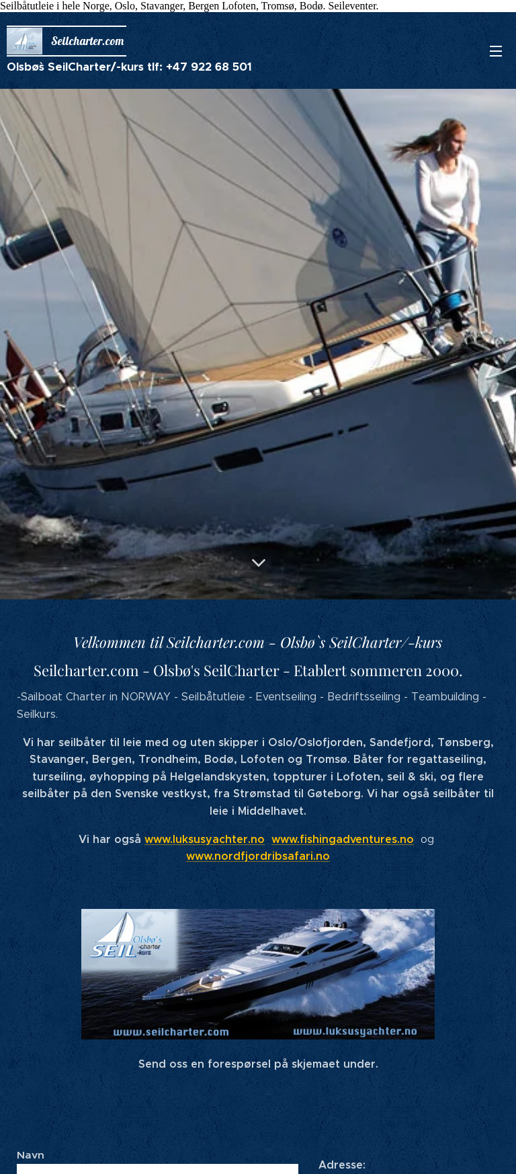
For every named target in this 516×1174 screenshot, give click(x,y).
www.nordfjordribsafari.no (258, 856)
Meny (496, 51)
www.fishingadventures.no (342, 839)
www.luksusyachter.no (204, 839)
